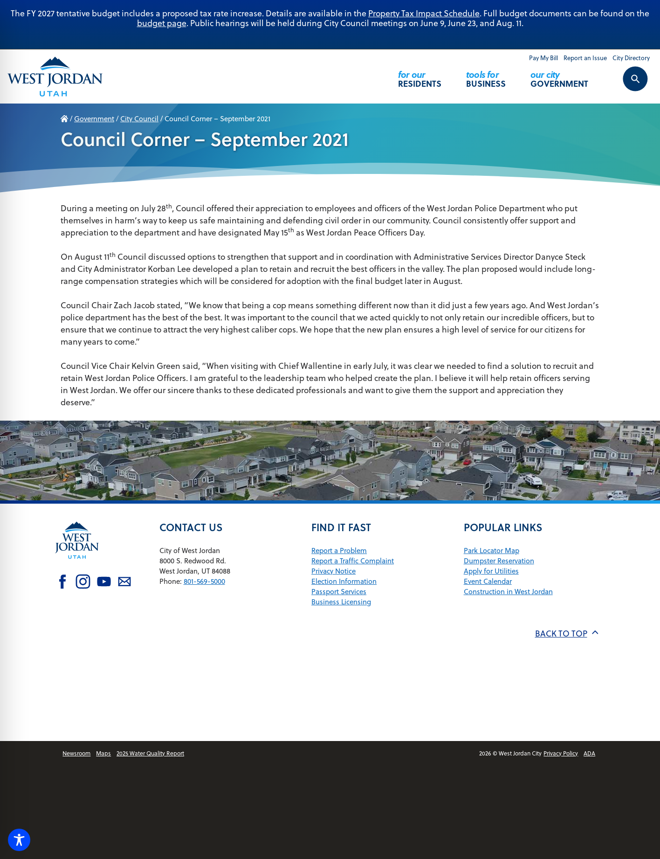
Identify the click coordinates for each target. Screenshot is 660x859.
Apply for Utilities (491, 571)
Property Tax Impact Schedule (424, 13)
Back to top (567, 633)
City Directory (631, 58)
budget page (161, 23)
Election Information (344, 581)
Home (64, 119)
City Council (139, 119)
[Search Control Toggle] (625, 84)
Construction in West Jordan (508, 591)
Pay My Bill (543, 58)
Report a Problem (339, 550)
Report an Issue (585, 58)
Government (559, 75)
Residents (419, 75)
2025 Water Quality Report (150, 753)
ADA (589, 753)
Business (486, 75)
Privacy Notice (333, 571)
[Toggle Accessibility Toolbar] (19, 840)
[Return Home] (55, 76)
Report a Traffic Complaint (352, 561)
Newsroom (76, 753)
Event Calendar (488, 581)
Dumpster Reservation (499, 561)
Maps (103, 753)
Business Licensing (341, 602)
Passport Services (338, 591)
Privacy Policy (560, 753)
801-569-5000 (204, 581)
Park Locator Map (491, 550)
